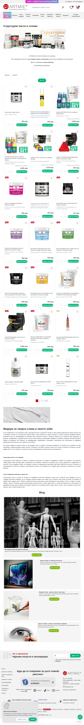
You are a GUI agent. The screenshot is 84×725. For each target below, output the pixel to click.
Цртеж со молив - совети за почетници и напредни (52, 630)
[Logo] (15, 7)
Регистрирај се (79, 1)
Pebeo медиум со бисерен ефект (14, 388)
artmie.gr (39, 718)
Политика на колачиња (5, 696)
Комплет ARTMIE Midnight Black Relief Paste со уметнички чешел (67, 159)
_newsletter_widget (32, 662)
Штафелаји (36, 15)
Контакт (4, 699)
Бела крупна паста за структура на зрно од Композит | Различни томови (41, 297)
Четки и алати (42, 15)
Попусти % (7, 15)
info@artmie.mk (69, 693)
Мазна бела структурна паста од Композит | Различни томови (14, 251)
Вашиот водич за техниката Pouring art (51, 567)
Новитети (14, 15)
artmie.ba (54, 716)
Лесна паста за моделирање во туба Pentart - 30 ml (67, 388)
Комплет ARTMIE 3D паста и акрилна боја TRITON (67, 113)
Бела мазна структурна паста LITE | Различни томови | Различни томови (41, 252)
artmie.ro (60, 716)
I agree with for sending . (68, 667)
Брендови (65, 15)
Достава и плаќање (7, 678)
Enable (33, 719)
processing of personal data (68, 666)
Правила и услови (7, 686)
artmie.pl (39, 716)
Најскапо (14, 75)
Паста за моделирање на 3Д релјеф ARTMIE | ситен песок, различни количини (41, 344)
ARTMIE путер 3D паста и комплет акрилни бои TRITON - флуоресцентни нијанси (16, 159)
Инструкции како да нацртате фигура (16, 556)
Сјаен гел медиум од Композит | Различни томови (14, 206)
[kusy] (9, 125)
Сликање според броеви (76, 15)
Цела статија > (37, 561)
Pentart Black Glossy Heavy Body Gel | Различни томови (67, 206)
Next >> (46, 407)
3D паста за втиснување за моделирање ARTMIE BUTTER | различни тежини (66, 298)
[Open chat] (80, 717)
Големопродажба (6, 689)
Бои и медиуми (21, 15)
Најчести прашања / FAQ (7, 682)
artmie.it (45, 718)
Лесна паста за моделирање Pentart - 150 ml (41, 388)
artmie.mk (72, 716)
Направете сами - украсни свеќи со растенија (52, 598)
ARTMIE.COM (46, 716)
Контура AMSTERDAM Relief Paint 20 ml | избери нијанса (67, 343)
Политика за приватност (69, 696)
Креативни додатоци (50, 15)
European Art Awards (42, 706)
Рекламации (5, 692)
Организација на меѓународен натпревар (47, 709)
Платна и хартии (28, 15)
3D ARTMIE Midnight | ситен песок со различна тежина (15, 343)
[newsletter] (75, 662)
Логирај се (69, 1)
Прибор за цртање (58, 15)
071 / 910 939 (68, 685)
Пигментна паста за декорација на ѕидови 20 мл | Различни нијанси (40, 113)
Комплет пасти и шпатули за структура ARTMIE (42, 159)
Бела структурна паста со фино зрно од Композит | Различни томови (67, 252)
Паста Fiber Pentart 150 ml (12, 112)
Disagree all (22, 719)
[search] (63, 8)
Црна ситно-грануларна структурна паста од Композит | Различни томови (15, 297)
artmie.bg (66, 716)
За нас (3, 675)
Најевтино (7, 75)
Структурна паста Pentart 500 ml (40, 205)
